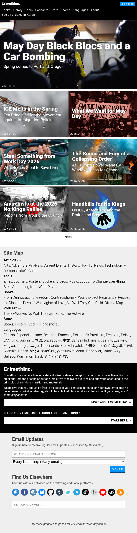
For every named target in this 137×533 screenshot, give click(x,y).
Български (52, 340)
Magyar (9, 345)
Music (73, 281)
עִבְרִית (34, 351)
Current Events (55, 265)
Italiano (36, 335)
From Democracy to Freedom (26, 297)
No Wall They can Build (45, 313)
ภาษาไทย (47, 351)
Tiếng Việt (93, 351)
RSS (19, 260)
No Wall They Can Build (85, 303)
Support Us (127, 4)
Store (54, 10)
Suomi (25, 340)
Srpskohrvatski (72, 345)
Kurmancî (24, 356)
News (98, 265)
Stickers (48, 281)
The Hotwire (74, 313)
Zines (8, 281)
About (95, 10)
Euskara (120, 340)
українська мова (70, 351)
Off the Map (114, 303)
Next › (68, 237)
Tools (29, 10)
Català (108, 351)
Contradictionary (64, 297)
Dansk (23, 351)
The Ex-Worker (15, 313)
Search (65, 10)
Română (104, 345)
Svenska (10, 351)
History (73, 265)
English (9, 335)
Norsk (38, 356)
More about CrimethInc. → (111, 402)
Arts (7, 265)
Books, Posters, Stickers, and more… (32, 324)
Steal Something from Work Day (28, 287)
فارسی (34, 345)
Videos (61, 281)
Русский (112, 335)
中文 (66, 340)
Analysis (35, 265)
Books (6, 10)
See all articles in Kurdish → (21, 14)
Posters (35, 281)
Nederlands (50, 345)
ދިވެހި (117, 351)
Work (82, 297)
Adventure (19, 265)
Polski (125, 335)
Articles (10, 260)
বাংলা (128, 345)
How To (87, 265)
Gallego (9, 356)
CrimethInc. (11, 3)
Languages (80, 10)
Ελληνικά (11, 340)
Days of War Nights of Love (44, 303)
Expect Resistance (102, 297)
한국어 (90, 345)
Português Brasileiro (88, 335)
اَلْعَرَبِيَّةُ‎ (117, 345)
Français (64, 335)
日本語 (36, 340)
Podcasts (41, 10)
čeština (106, 340)
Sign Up (117, 469)
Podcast (10, 308)
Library (18, 10)
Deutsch (50, 335)
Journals (20, 281)
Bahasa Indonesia (85, 340)
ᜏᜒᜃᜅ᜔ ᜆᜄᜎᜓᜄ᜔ (56, 356)
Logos (84, 281)
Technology (113, 265)
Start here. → (121, 420)
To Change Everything (108, 281)
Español (22, 335)
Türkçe (22, 345)
